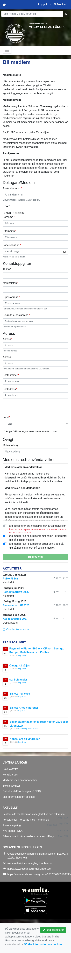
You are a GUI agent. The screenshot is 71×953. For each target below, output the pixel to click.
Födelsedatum (11, 245)
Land (6, 417)
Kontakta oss (10, 774)
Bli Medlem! (60, 4)
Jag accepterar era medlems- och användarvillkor (37, 525)
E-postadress (10, 297)
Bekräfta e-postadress (15, 315)
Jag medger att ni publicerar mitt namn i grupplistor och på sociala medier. (38, 538)
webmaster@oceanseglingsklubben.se (29, 863)
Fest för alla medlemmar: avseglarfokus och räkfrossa (34, 814)
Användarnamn (12, 188)
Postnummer (10, 375)
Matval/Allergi (10, 445)
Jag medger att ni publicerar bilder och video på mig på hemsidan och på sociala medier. (36, 545)
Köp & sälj (22, 655)
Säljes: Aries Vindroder (24, 707)
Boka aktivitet (10, 769)
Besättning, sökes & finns (28, 729)
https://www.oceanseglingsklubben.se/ (29, 868)
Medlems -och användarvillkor (20, 780)
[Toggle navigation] (7, 50)
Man (8, 212)
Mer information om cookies (19, 796)
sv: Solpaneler (18, 679)
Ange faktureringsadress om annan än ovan (31, 431)
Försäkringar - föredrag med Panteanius (26, 819)
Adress (7, 339)
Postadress (9, 389)
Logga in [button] (43, 4)
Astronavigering (12, 825)
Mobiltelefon (10, 283)
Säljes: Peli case (20, 693)
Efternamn (9, 231)
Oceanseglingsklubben (38, 23)
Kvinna (20, 212)
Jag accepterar (53, 929)
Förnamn (8, 217)
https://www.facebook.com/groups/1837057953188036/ (39, 874)
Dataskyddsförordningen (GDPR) (22, 791)
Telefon (7, 269)
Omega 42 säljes (19, 665)
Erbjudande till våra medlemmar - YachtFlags (29, 836)
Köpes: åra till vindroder (25, 739)
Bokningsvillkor (11, 785)
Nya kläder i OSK (13, 830)
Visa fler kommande (16, 629)
